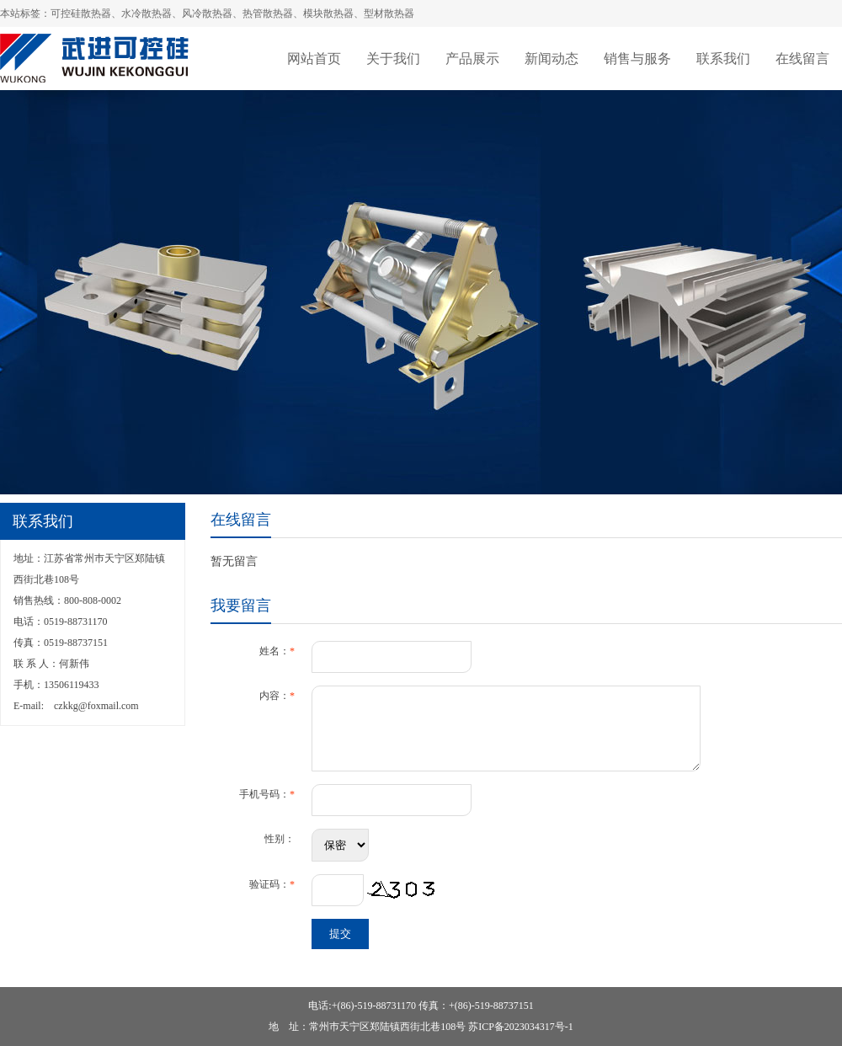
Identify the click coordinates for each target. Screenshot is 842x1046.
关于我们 (393, 58)
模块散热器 (328, 13)
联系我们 (723, 58)
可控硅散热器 (81, 13)
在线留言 (802, 58)
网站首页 (314, 58)
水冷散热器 (146, 13)
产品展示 (472, 58)
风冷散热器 (207, 13)
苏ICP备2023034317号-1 (520, 1027)
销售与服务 (637, 58)
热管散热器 (267, 13)
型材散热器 (389, 13)
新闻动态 (551, 58)
